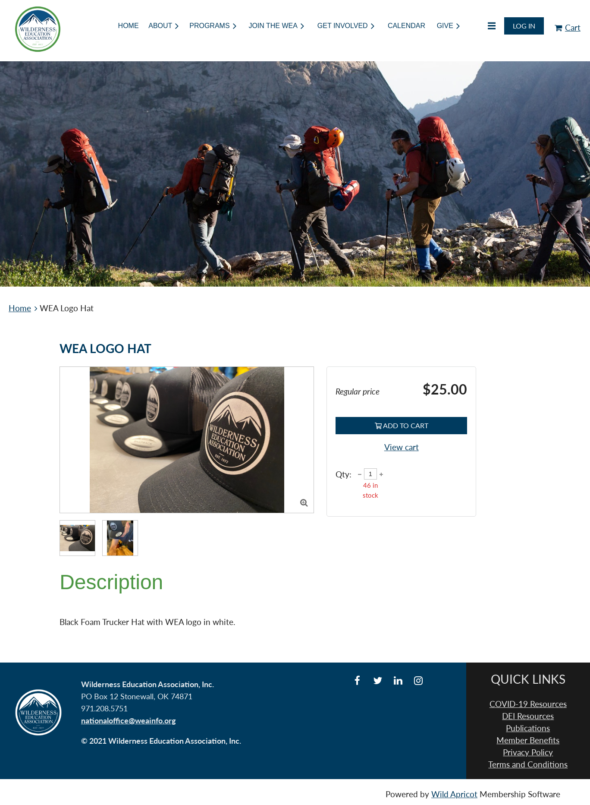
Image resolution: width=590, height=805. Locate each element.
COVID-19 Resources (528, 704)
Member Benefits (527, 740)
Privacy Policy (528, 752)
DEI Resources (528, 716)
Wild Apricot (454, 794)
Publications (528, 728)
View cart (401, 447)
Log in (524, 26)
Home (20, 308)
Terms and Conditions (528, 764)
